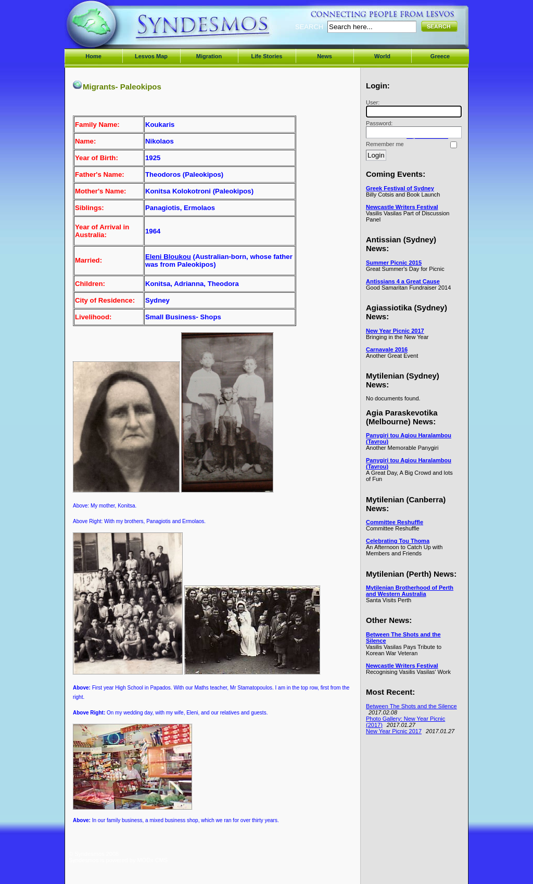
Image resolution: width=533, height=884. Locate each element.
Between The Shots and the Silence (411, 706)
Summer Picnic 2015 (394, 262)
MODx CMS (152, 860)
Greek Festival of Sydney (400, 188)
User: (412, 108)
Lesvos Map (151, 56)
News (324, 56)
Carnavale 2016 (387, 349)
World (382, 56)
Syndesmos (131, 30)
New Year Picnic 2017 (395, 331)
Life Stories (267, 56)
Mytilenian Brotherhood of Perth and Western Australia (409, 590)
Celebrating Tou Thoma (397, 541)
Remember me (385, 144)
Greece (440, 56)
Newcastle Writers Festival (402, 207)
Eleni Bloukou (168, 257)
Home (93, 56)
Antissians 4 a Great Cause (403, 281)
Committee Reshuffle (394, 522)
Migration (209, 56)
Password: (412, 129)
